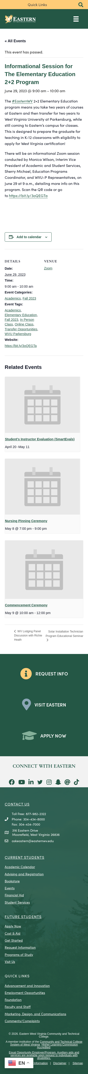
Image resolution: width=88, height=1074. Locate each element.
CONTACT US (17, 803)
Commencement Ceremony (26, 605)
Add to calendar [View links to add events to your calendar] (29, 237)
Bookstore (12, 881)
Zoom (48, 268)
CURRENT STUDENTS (24, 857)
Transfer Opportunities (21, 329)
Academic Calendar (20, 866)
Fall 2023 (29, 298)
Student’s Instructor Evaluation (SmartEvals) (40, 439)
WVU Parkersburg (18, 334)
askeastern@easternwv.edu (33, 840)
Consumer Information (34, 1063)
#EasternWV (22, 100)
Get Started (14, 940)
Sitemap (78, 1063)
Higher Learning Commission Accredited (57, 1046)
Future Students (23, 916)
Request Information (20, 947)
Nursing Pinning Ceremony (26, 521)
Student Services (17, 902)
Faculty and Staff (18, 1006)
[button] (80, 5)
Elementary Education (21, 315)
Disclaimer (59, 1063)
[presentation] (42, 405)
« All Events (15, 41)
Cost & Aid (12, 933)
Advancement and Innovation (27, 985)
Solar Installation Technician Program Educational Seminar (64, 634)
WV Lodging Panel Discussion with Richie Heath (28, 636)
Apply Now (13, 926)
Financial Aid (14, 895)
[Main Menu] (76, 19)
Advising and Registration (24, 874)
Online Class (24, 324)
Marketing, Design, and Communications (35, 1013)
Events (10, 888)
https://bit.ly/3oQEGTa (28, 195)
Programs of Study (19, 954)
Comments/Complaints (22, 1020)
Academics (13, 298)
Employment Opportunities (25, 992)
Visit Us (10, 961)
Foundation (13, 999)
